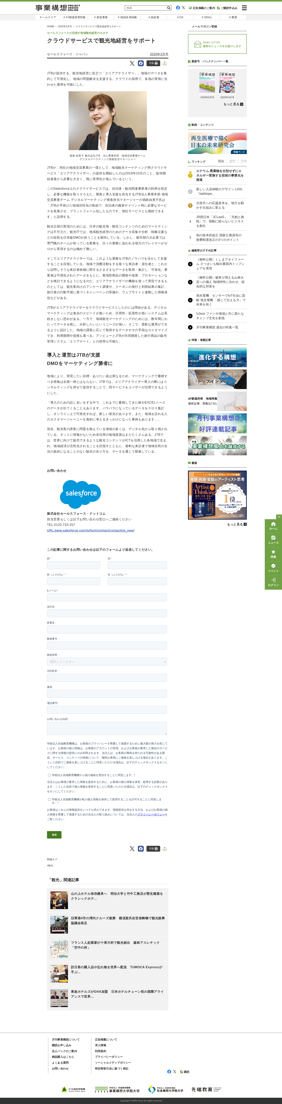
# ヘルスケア (48, 17)
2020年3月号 (159, 54)
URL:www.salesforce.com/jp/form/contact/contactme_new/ (91, 530)
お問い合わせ (60, 1068)
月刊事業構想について (66, 1039)
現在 (221, 161)
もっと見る (231, 104)
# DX (180, 17)
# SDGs (207, 17)
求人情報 (100, 1045)
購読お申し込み (61, 1045)
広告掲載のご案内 (202, 8)
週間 (232, 161)
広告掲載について (106, 1039)
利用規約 (100, 1051)
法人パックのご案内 (64, 1051)
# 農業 (233, 17)
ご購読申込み (227, 8)
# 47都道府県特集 (74, 17)
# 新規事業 (101, 17)
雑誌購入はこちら (63, 1056)
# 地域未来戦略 (127, 17)
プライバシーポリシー (109, 1056)
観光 (50, 865)
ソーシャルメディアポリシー (113, 1062)
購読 (184, 1071)
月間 (243, 161)
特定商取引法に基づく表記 (111, 1068)
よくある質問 (60, 1062)
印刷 (153, 63)
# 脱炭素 (153, 17)
